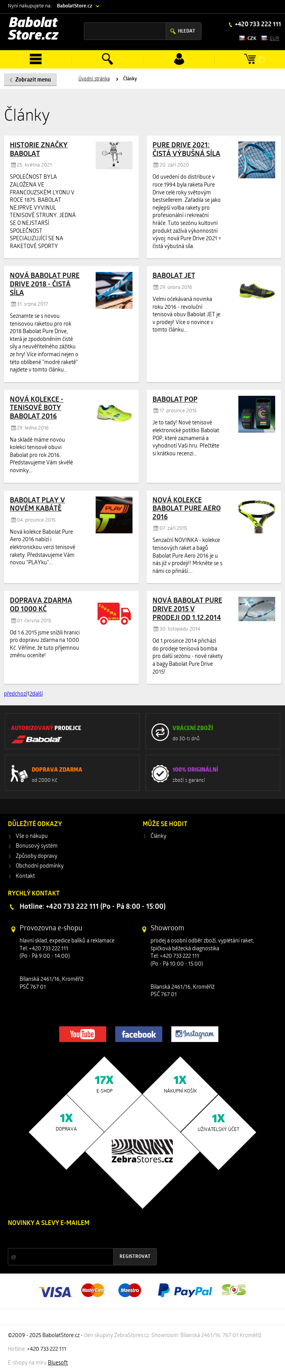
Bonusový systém (37, 846)
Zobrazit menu (33, 80)
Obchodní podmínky (40, 866)
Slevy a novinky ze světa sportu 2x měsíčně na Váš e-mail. (75, 1238)
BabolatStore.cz (74, 6)
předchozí (15, 694)
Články (158, 836)
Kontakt (25, 876)
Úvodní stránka (94, 79)
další (37, 694)
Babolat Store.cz (33, 30)
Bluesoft (58, 1363)
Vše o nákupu (32, 836)
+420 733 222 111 (257, 25)
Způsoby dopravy (36, 856)
